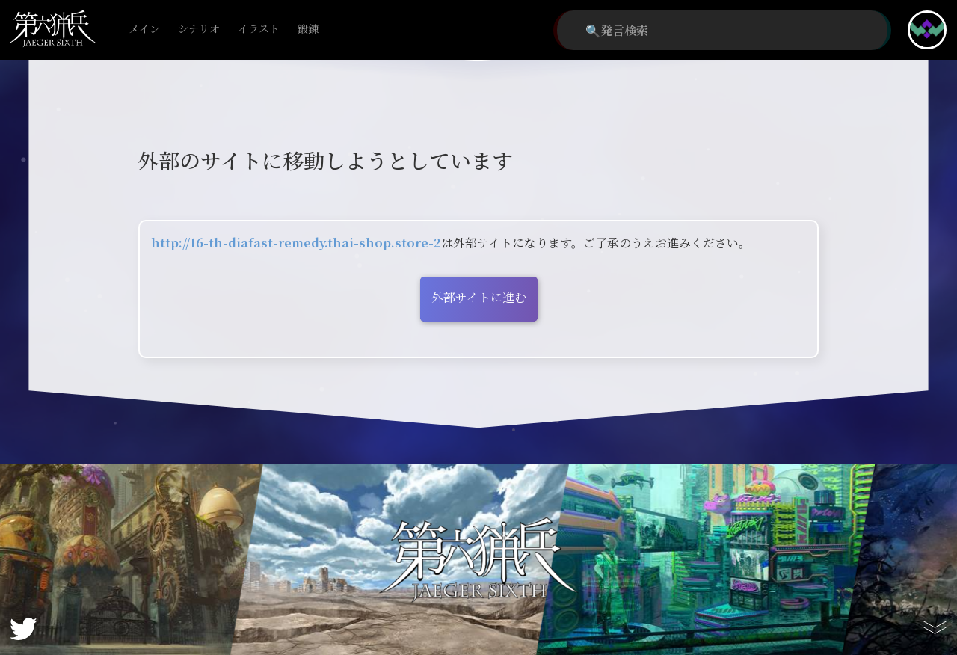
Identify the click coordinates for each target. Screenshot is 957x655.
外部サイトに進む (478, 297)
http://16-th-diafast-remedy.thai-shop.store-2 (296, 242)
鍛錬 (308, 29)
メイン (144, 29)
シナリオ (199, 29)
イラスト (259, 29)
